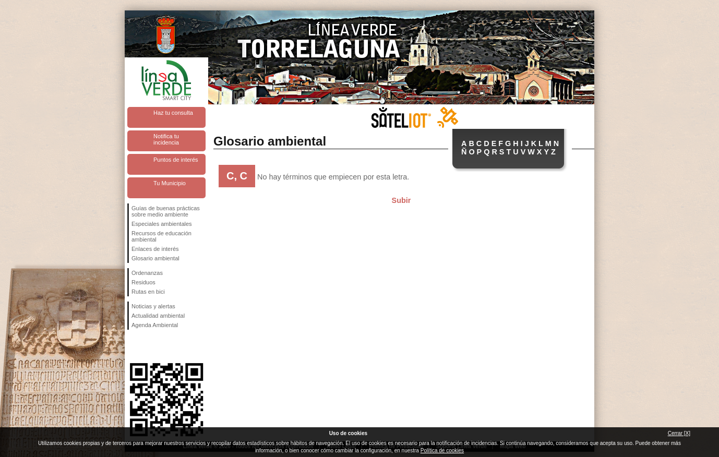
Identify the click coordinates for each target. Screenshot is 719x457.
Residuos (143, 282)
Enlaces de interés (155, 249)
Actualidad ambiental (158, 315)
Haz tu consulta (173, 113)
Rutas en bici (148, 291)
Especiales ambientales (161, 224)
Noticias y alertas (153, 306)
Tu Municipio (169, 183)
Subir (401, 200)
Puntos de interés (175, 160)
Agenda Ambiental (154, 325)
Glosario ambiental (155, 258)
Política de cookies (442, 450)
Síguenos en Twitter (151, 346)
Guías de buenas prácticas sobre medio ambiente (165, 211)
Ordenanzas (147, 273)
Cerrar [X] (679, 433)
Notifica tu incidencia (166, 139)
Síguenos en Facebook (133, 346)
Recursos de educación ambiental (161, 236)
